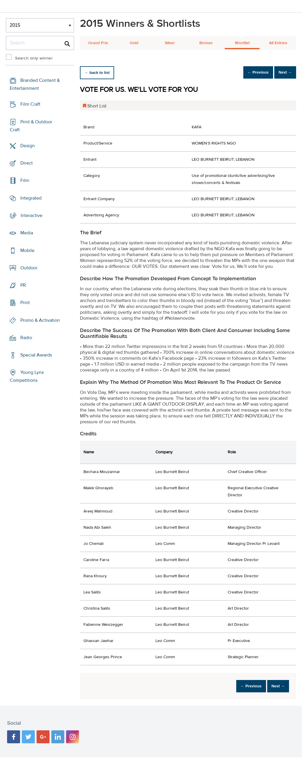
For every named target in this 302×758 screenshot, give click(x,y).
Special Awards (36, 355)
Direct (26, 163)
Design (27, 146)
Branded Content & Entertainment (35, 84)
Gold (134, 43)
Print (25, 303)
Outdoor (28, 268)
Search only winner (34, 58)
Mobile (27, 250)
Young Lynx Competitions (27, 376)
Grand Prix (98, 43)
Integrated (31, 198)
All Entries (278, 43)
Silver (170, 43)
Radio (26, 338)
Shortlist (242, 43)
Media (26, 233)
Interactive (31, 215)
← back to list (99, 72)
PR (23, 285)
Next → (282, 72)
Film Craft (30, 104)
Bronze (206, 43)
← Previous (250, 72)
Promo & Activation (40, 320)
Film (24, 180)
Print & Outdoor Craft (31, 126)
